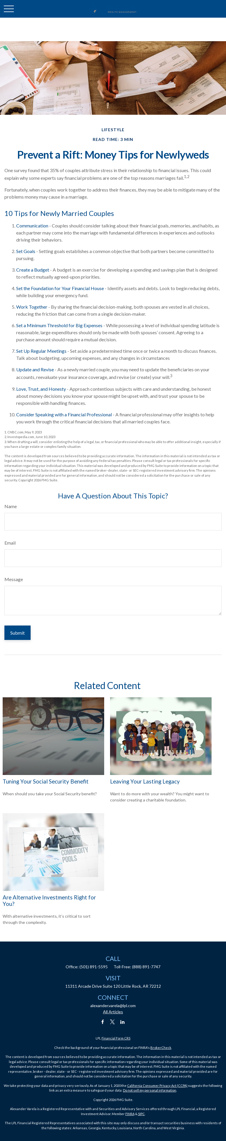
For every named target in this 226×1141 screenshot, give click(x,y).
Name (10, 506)
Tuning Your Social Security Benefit (46, 781)
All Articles (113, 1011)
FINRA (129, 1114)
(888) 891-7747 (146, 966)
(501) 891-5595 (93, 966)
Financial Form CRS (116, 1038)
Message (13, 579)
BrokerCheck (160, 1047)
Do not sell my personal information (149, 1090)
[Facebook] (103, 1022)
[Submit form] (17, 633)
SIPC (141, 1114)
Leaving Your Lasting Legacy (145, 781)
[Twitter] (113, 1022)
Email (10, 542)
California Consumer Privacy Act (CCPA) (157, 1085)
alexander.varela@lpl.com (113, 1005)
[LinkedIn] (123, 1022)
